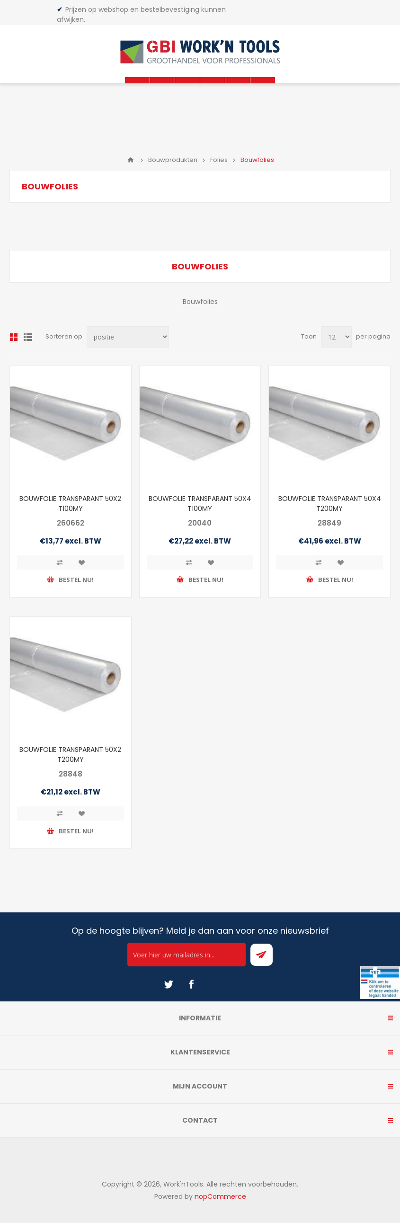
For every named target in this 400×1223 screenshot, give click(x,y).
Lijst (28, 337)
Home (130, 160)
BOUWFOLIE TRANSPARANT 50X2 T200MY (70, 754)
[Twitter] (168, 984)
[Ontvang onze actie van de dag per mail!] (186, 954)
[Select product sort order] (128, 337)
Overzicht (13, 337)
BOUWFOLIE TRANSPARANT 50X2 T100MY (70, 503)
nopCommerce (220, 1196)
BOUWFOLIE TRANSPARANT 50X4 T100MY (200, 503)
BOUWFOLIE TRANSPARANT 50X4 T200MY (329, 503)
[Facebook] (191, 984)
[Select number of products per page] (336, 337)
